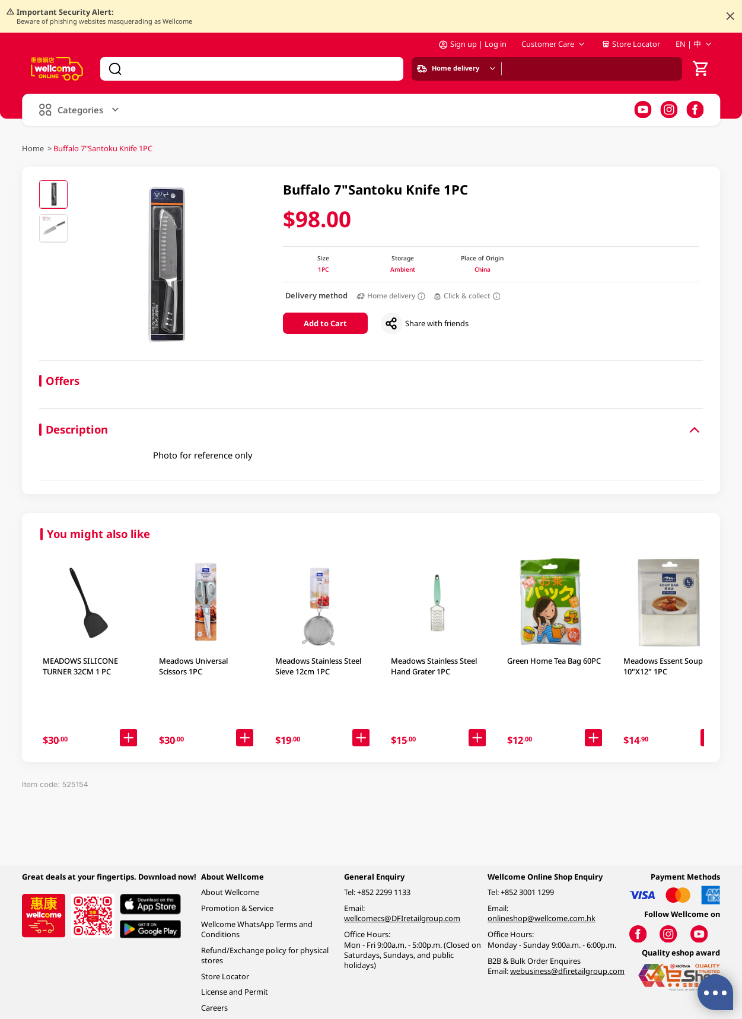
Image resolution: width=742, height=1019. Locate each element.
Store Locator (630, 44)
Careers (214, 1007)
